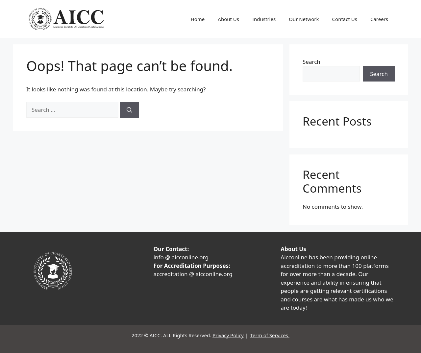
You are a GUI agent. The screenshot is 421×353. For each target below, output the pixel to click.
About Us (228, 19)
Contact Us (344, 19)
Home (198, 19)
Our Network (304, 19)
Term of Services (269, 335)
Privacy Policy (228, 335)
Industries (264, 19)
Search (311, 61)
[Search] (129, 110)
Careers (379, 19)
